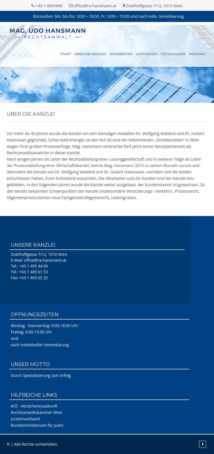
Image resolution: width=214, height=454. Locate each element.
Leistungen (146, 54)
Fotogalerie (173, 54)
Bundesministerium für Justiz (37, 425)
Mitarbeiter (121, 54)
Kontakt (197, 54)
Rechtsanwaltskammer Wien (36, 412)
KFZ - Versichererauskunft (34, 406)
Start (65, 54)
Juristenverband (25, 418)
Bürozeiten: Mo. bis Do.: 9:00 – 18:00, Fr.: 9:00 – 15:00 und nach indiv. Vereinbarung (108, 16)
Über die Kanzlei (90, 54)
